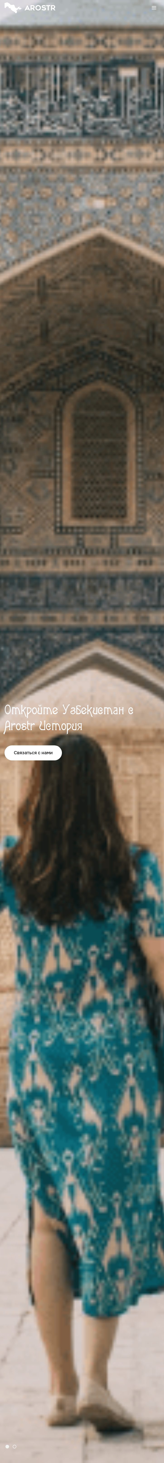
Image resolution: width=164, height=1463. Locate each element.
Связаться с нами (33, 753)
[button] (7, 1446)
